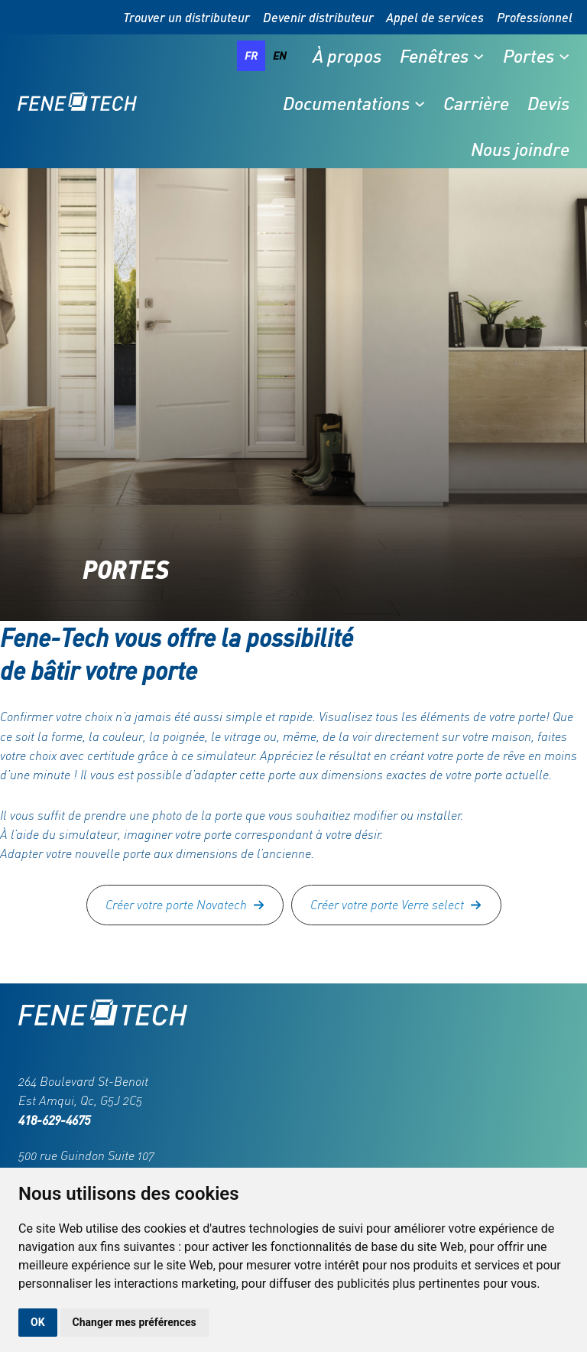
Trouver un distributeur (186, 17)
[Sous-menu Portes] (564, 55)
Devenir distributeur (318, 17)
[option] (279, 56)
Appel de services (435, 17)
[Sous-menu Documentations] (419, 103)
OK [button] (38, 1322)
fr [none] (251, 55)
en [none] (280, 55)
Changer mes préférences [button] (134, 1322)
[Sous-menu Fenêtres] (478, 55)
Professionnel (534, 17)
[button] (185, 905)
